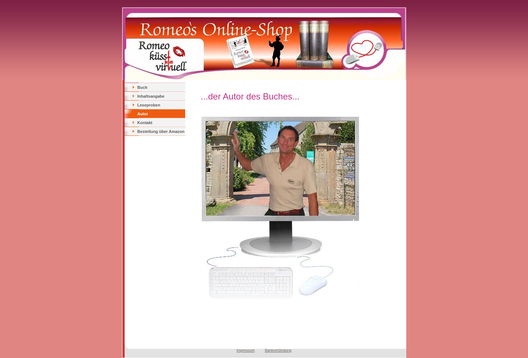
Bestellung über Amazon (161, 131)
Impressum (245, 350)
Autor (143, 114)
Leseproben (149, 105)
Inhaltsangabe (151, 96)
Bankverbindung (278, 350)
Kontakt (145, 122)
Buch (143, 87)
